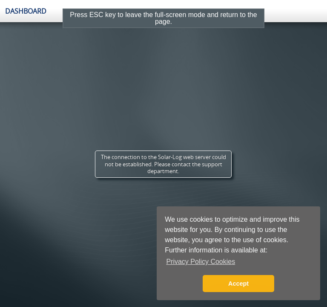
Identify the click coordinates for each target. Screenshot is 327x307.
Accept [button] (238, 283)
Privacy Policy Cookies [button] (200, 261)
